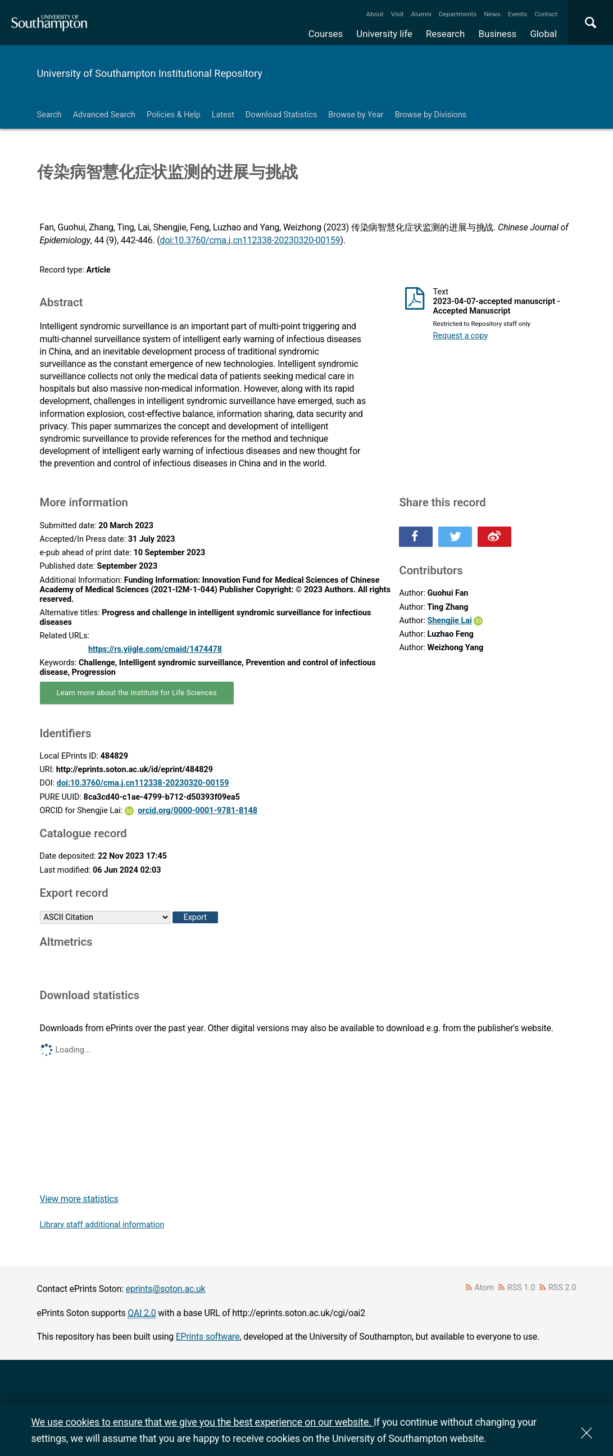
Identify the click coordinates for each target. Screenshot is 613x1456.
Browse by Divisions (431, 115)
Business (498, 33)
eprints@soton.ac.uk (166, 1288)
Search (49, 115)
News (492, 14)
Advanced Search (104, 115)
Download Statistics (281, 115)
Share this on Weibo (494, 537)
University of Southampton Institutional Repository (149, 73)
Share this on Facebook (416, 537)
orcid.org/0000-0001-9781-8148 (197, 810)
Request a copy (460, 336)
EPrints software (208, 1336)
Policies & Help (174, 115)
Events (518, 14)
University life (384, 33)
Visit (397, 14)
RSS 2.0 (562, 1287)
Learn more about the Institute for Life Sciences (137, 692)
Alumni (421, 14)
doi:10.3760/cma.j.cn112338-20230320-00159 (250, 240)
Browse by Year (355, 115)
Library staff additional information (102, 1225)
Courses (325, 33)
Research (445, 33)
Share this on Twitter (455, 537)
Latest (223, 115)
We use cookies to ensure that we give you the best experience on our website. (202, 1422)
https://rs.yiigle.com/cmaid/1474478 (155, 649)
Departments (458, 14)
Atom (484, 1287)
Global (543, 33)
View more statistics (79, 1199)
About (375, 14)
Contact (545, 14)
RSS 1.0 (521, 1287)
